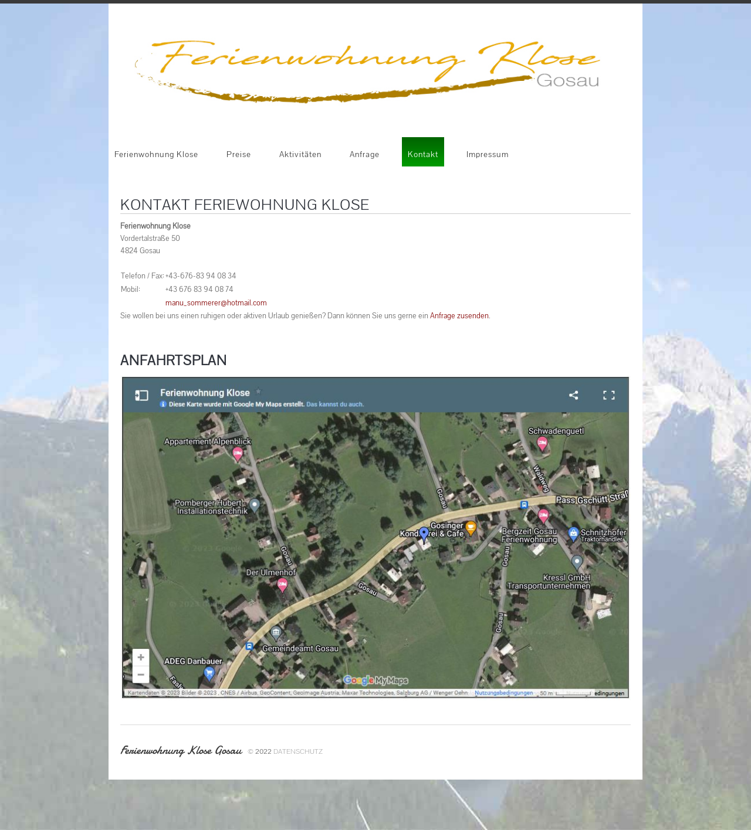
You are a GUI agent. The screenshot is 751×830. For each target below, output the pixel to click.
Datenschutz (298, 751)
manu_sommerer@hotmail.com (216, 303)
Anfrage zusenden (459, 316)
